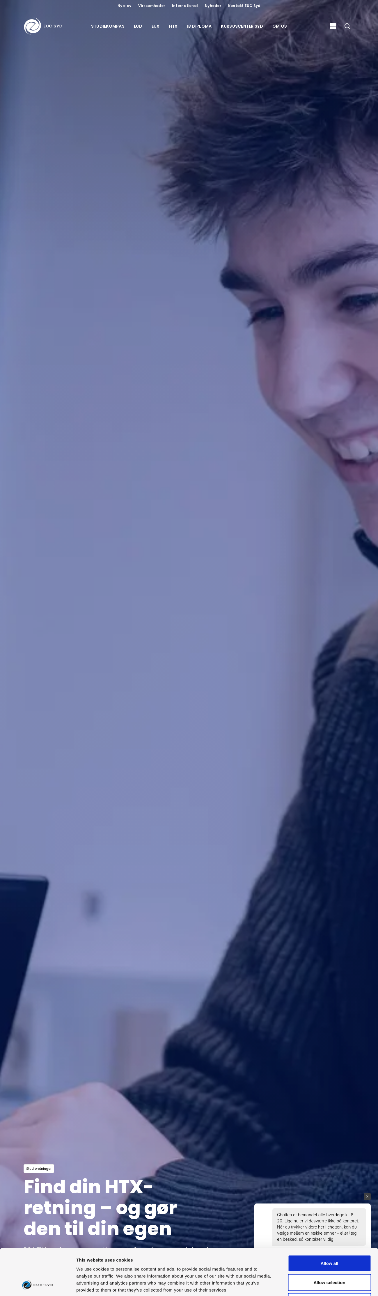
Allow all (329, 1219)
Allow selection (329, 1238)
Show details (305, 1284)
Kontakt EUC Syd (244, 5)
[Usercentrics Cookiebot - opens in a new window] (37, 1284)
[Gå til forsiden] (44, 26)
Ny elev (125, 5)
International (185, 5)
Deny (329, 1257)
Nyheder (213, 5)
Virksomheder (151, 5)
